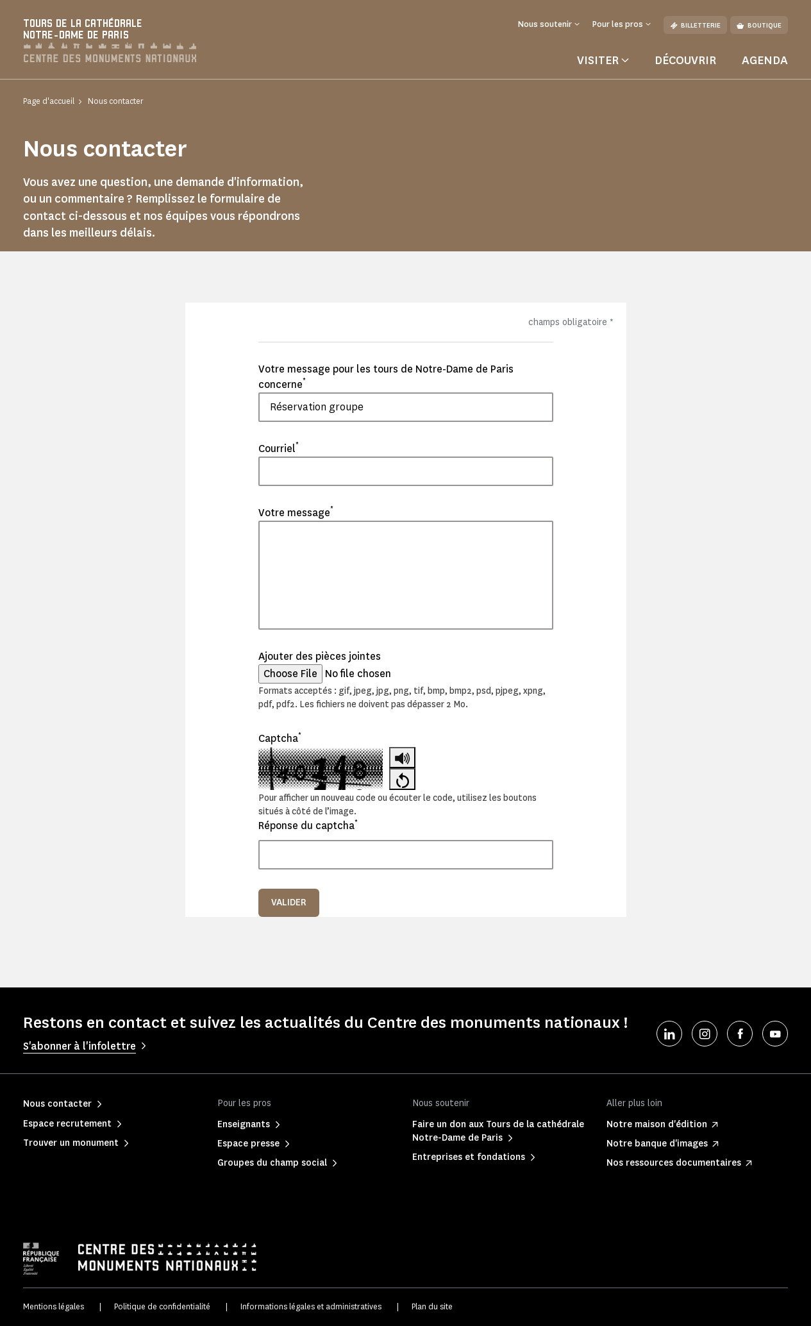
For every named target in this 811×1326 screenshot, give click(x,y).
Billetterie (695, 25)
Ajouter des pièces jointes (319, 656)
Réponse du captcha (308, 825)
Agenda (765, 60)
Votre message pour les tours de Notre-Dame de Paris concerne (386, 376)
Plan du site (432, 1306)
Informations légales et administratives (310, 1306)
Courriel (278, 448)
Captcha (279, 738)
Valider (288, 902)
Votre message (295, 512)
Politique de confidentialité (162, 1306)
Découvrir (685, 60)
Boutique (759, 25)
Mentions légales (53, 1306)
